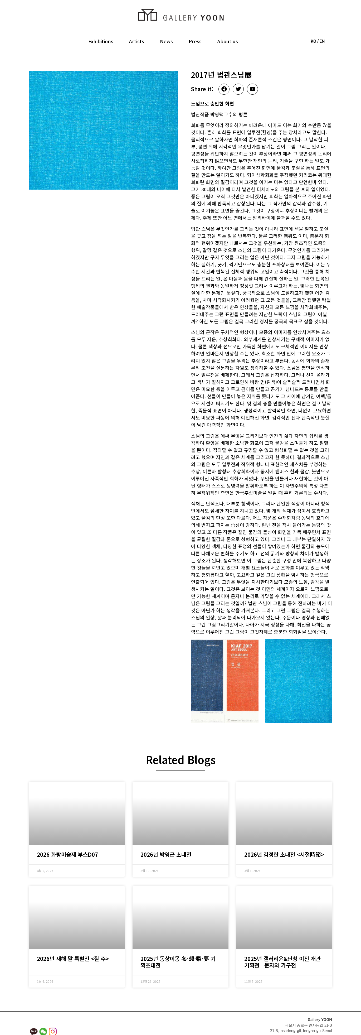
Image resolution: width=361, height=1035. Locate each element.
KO (313, 41)
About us (227, 41)
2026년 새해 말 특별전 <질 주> (73, 942)
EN (322, 41)
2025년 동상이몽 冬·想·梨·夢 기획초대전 (178, 945)
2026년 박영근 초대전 (165, 838)
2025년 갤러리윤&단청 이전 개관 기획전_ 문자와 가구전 (282, 945)
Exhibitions (100, 41)
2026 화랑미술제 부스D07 (67, 838)
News (166, 41)
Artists (136, 41)
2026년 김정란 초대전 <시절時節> (284, 838)
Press (195, 41)
